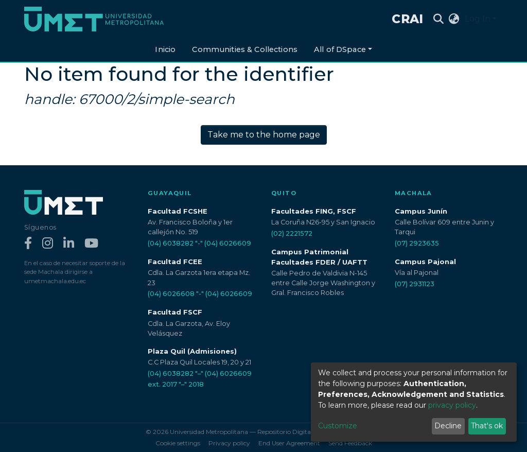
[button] (454, 19)
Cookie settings (177, 443)
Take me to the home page (263, 135)
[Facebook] (28, 244)
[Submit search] (439, 19)
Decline (448, 425)
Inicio (165, 49)
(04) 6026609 (227, 243)
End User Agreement (289, 443)
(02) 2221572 (291, 233)
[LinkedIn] (68, 244)
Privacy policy (229, 443)
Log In (477, 19)
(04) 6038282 (171, 243)
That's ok (487, 425)
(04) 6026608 (171, 294)
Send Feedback (350, 443)
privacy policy (452, 405)
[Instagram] (47, 244)
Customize (337, 425)
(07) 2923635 (417, 243)
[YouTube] (91, 244)
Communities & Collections (244, 49)
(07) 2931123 (414, 284)
